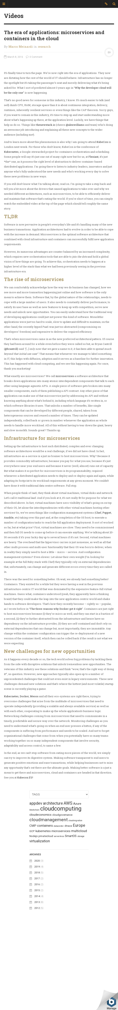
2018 (37, 951)
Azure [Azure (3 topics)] (77, 883)
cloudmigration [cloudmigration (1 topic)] (75, 899)
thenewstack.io (45, 204)
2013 (37, 981)
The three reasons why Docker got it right (56, 688)
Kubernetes (11, 231)
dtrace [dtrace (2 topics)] (68, 905)
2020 (37, 940)
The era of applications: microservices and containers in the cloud (54, 35)
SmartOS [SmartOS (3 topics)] (71, 915)
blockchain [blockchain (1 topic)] (34, 889)
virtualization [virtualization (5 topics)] (39, 920)
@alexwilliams (75, 204)
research (44, 46)
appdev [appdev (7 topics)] (35, 882)
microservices (65, 455)
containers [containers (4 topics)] (45, 905)
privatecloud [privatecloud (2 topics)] (45, 915)
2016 (37, 963)
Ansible (9, 597)
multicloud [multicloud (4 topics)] (79, 910)
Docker (24, 775)
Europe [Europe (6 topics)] (79, 904)
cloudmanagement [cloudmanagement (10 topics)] (48, 899)
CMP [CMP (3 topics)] (32, 905)
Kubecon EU (25, 856)
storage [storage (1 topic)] (80, 915)
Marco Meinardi (20, 46)
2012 (37, 987)
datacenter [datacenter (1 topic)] (59, 905)
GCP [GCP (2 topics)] (32, 910)
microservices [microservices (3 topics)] (61, 910)
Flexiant (93, 236)
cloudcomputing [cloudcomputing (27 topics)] (60, 887)
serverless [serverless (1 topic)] (59, 915)
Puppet (106, 592)
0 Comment (34, 57)
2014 (37, 975)
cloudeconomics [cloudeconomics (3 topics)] (40, 894)
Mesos (34, 775)
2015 (37, 969)
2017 (37, 957)
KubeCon (102, 221)
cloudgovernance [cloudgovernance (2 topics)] (62, 894)
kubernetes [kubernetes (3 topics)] (43, 910)
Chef (98, 592)
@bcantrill (11, 428)
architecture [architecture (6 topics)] (53, 882)
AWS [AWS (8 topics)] (68, 882)
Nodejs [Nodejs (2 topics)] (33, 915)
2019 (37, 946)
